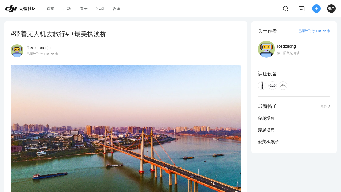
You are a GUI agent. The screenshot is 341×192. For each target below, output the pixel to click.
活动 (100, 8)
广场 (67, 8)
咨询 (117, 8)
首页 (51, 8)
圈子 (84, 8)
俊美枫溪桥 (268, 141)
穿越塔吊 (266, 118)
